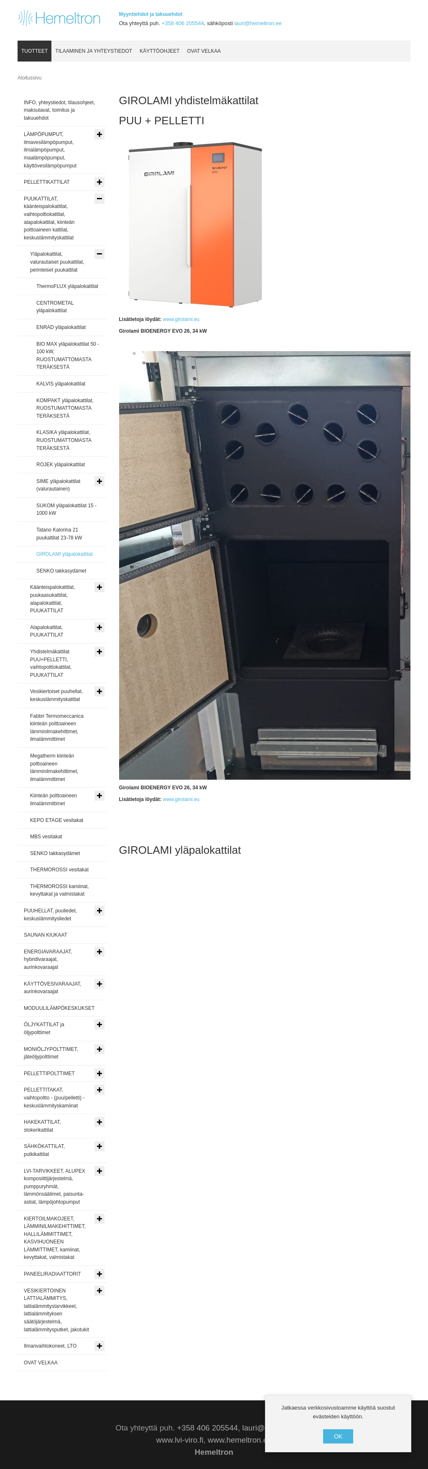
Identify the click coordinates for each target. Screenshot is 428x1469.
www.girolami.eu (181, 319)
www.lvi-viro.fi (180, 1440)
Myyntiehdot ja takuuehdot (151, 14)
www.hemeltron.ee (240, 1440)
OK (338, 1436)
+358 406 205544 (183, 23)
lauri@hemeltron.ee (258, 23)
